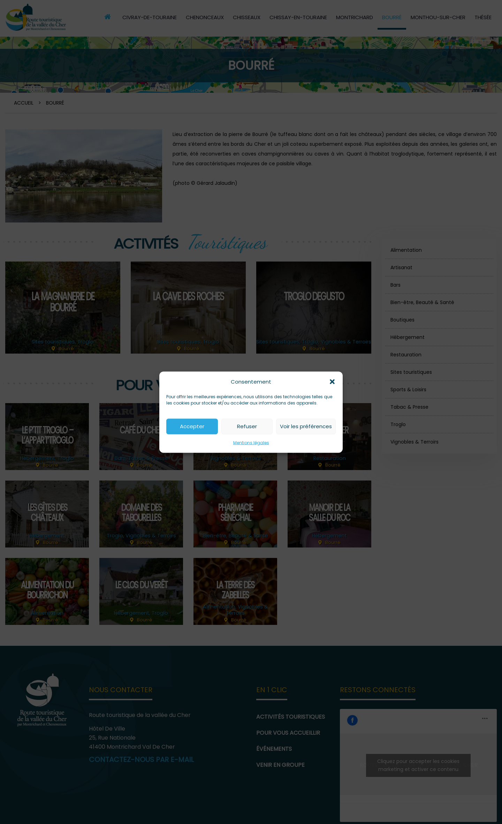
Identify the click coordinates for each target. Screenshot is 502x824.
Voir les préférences (306, 426)
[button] (332, 381)
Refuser (247, 426)
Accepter (192, 426)
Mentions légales (251, 442)
